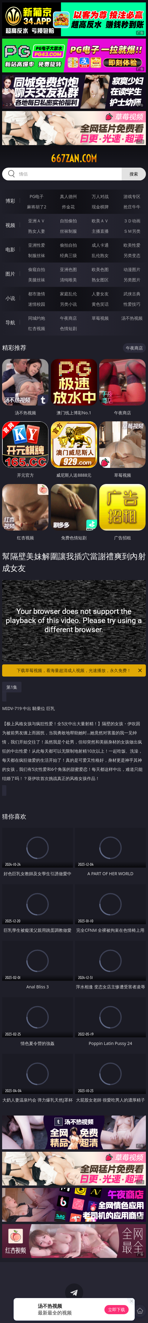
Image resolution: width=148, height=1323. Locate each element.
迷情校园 (36, 304)
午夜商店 (68, 318)
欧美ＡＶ (100, 221)
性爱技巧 (131, 304)
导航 (10, 322)
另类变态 (131, 255)
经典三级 (68, 255)
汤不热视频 (132, 318)
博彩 (10, 200)
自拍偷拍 (68, 221)
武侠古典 (131, 294)
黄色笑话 (100, 304)
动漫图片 (131, 269)
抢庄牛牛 (131, 207)
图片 (10, 273)
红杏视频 (36, 328)
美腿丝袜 (36, 280)
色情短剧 (68, 328)
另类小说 (68, 304)
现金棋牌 (100, 207)
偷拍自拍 (68, 245)
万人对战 (100, 196)
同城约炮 (36, 318)
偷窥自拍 (36, 269)
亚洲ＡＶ (36, 221)
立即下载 (116, 1309)
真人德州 (68, 196)
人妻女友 (100, 294)
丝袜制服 (68, 231)
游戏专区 (131, 196)
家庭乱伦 (68, 294)
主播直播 (100, 231)
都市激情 (36, 294)
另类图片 (131, 280)
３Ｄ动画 (131, 221)
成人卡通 (100, 245)
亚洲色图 (68, 269)
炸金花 (68, 207)
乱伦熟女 (100, 255)
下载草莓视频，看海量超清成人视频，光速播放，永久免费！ (80, 670)
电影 (10, 249)
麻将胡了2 (36, 207)
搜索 (134, 174)
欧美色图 (100, 269)
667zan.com (74, 158)
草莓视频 (100, 318)
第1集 (11, 687)
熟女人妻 (36, 231)
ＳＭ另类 (131, 231)
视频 (10, 225)
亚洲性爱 (36, 245)
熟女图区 (100, 280)
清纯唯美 (68, 280)
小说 (10, 298)
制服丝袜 (36, 255)
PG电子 (37, 196)
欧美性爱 (131, 245)
